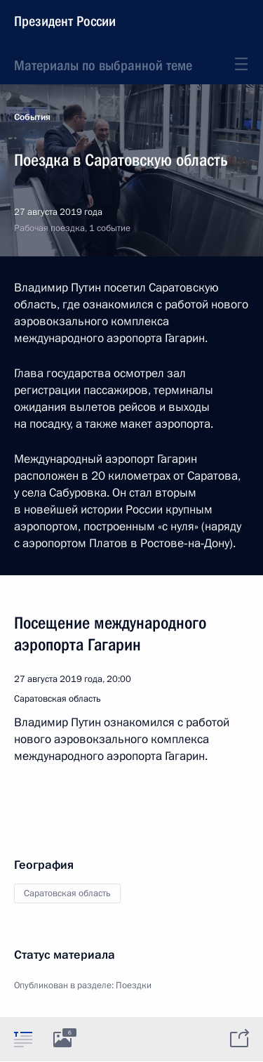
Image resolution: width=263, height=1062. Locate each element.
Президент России (65, 21)
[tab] (23, 1039)
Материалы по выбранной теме (103, 65)
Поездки (133, 985)
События (32, 117)
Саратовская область (67, 893)
